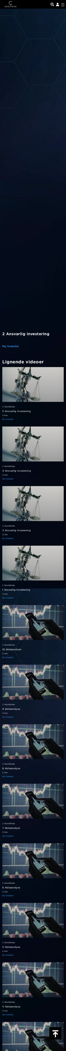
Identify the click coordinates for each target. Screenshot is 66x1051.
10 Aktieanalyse (11, 649)
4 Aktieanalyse (11, 1006)
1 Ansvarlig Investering (16, 589)
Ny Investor (10, 346)
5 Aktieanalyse (11, 947)
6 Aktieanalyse (11, 887)
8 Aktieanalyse (11, 768)
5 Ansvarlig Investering (16, 411)
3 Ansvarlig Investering (16, 530)
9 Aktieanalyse (11, 709)
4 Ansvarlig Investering (16, 470)
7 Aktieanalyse (11, 828)
